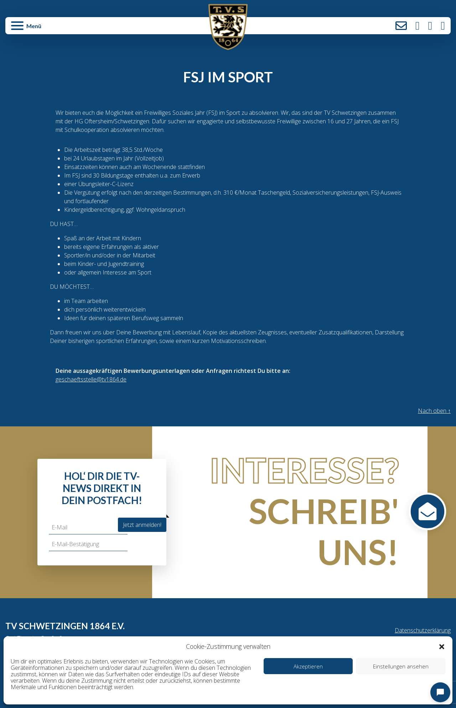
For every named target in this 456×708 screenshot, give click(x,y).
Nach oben (434, 411)
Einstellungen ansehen (401, 666)
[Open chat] (440, 692)
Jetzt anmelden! (142, 525)
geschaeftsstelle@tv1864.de (91, 379)
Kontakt (401, 25)
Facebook (430, 25)
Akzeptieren (308, 666)
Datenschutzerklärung (423, 630)
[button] (441, 646)
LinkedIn (443, 25)
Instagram (417, 25)
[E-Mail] (88, 527)
